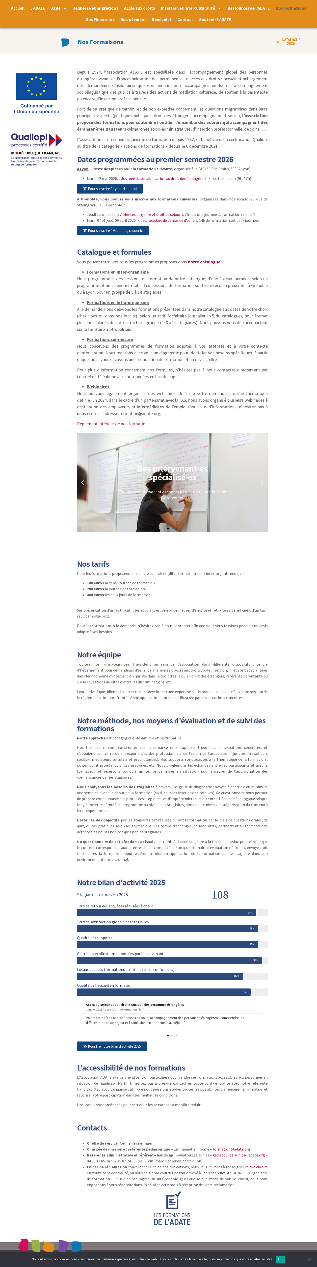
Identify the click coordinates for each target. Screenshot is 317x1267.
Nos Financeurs (100, 19)
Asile (59, 8)
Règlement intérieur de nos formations (113, 423)
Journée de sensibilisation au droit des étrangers (162, 178)
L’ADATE (37, 8)
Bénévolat (162, 19)
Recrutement (133, 19)
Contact (185, 19)
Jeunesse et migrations (95, 8)
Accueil (18, 8)
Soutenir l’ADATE (215, 19)
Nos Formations (291, 8)
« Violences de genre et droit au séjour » (150, 214)
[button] (82, 482)
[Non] (309, 1259)
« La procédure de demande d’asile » (167, 220)
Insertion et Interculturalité (191, 8)
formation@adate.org (231, 1149)
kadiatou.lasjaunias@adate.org (239, 1155)
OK (280, 1259)
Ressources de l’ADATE (249, 8)
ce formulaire (256, 1166)
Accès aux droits (139, 8)
